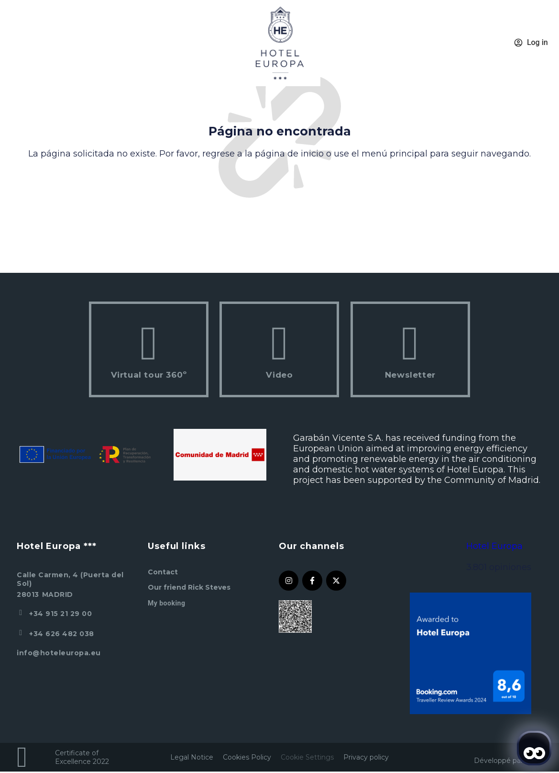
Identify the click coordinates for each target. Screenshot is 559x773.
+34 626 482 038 (61, 633)
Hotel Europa (494, 546)
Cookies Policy (247, 757)
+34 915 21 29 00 (60, 613)
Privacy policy (366, 757)
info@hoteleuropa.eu (59, 653)
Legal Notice (191, 757)
